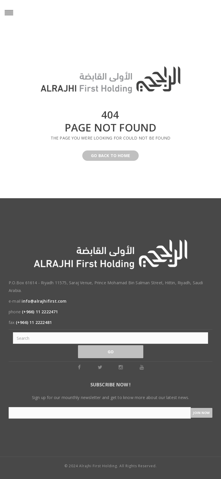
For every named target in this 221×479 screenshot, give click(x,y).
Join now (201, 413)
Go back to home (110, 155)
